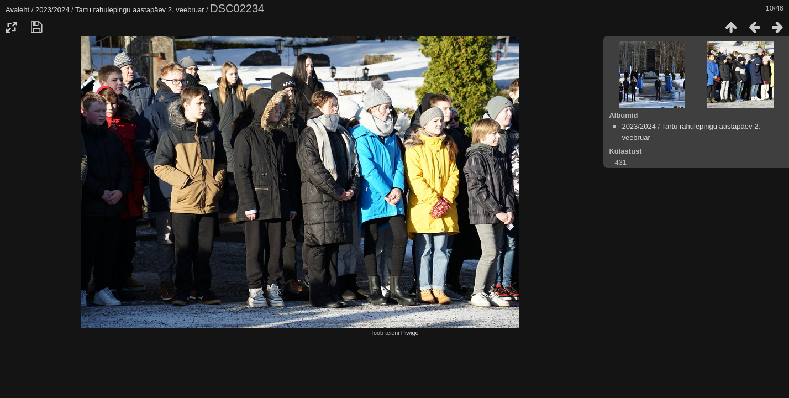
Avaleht (17, 10)
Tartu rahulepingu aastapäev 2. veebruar (139, 10)
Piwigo (410, 332)
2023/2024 (52, 10)
